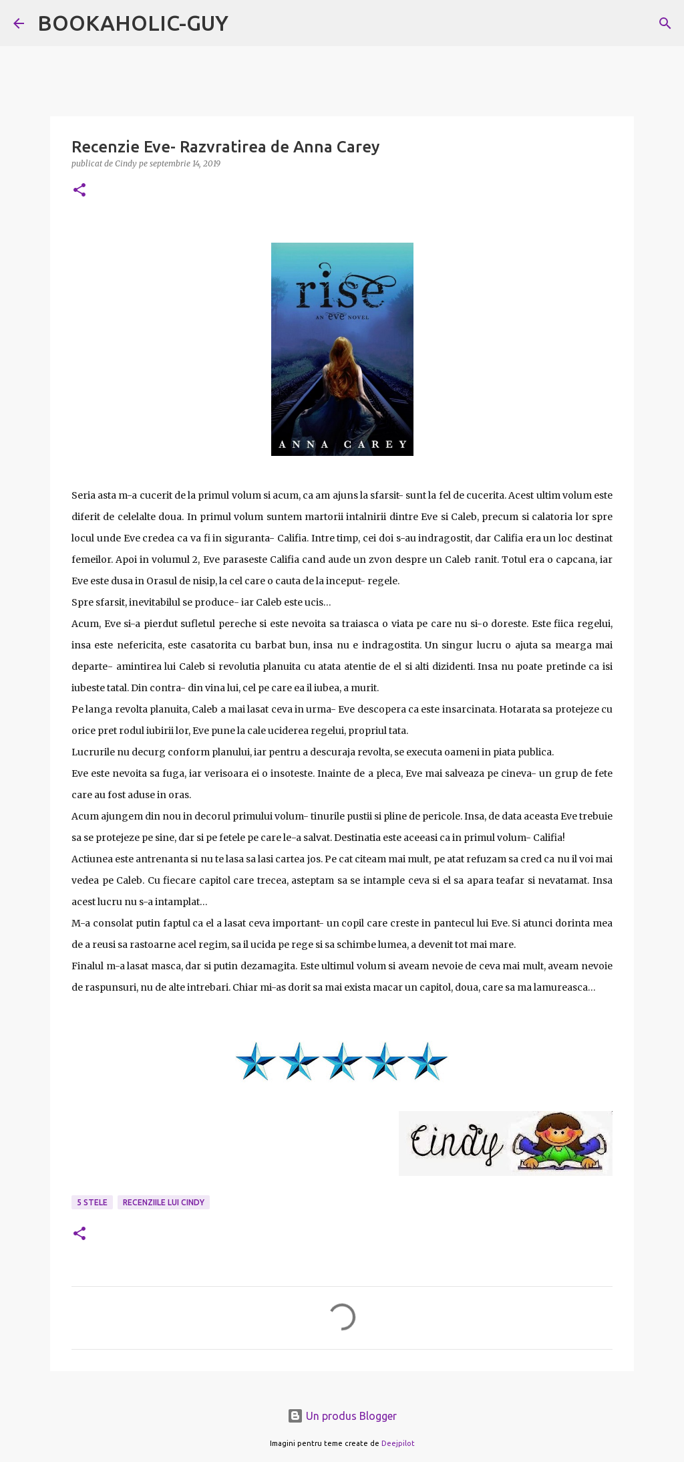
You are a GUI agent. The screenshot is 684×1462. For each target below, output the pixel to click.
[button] (79, 191)
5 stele (92, 1202)
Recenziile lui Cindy (163, 1202)
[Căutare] (665, 23)
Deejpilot (398, 1443)
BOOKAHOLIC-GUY (132, 23)
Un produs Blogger (342, 1416)
